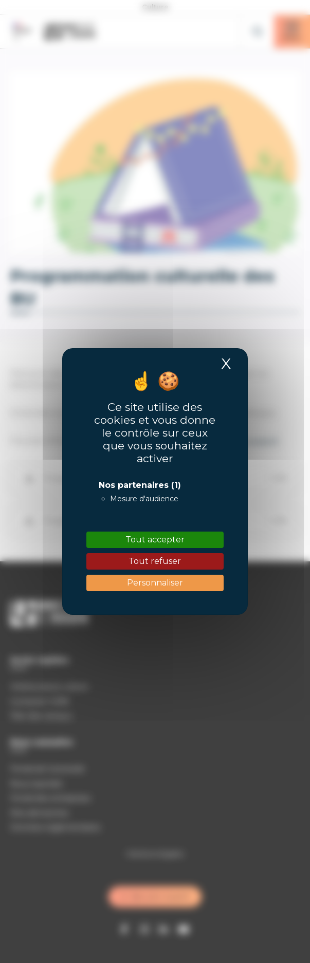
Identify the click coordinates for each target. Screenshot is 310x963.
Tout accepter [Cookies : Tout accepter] (155, 539)
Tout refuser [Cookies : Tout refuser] (155, 561)
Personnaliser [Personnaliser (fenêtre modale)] (155, 583)
